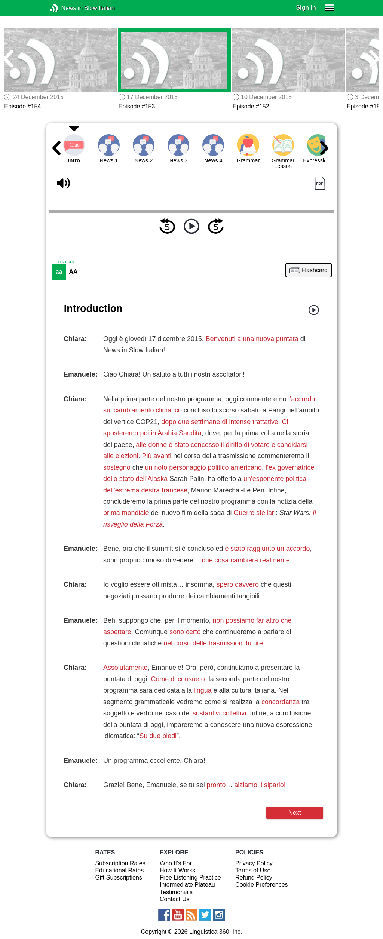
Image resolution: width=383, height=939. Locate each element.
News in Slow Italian (65, 8)
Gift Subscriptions (118, 877)
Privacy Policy (254, 863)
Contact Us (174, 899)
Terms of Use (252, 870)
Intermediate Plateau (187, 884)
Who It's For (176, 863)
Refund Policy (253, 877)
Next (294, 812)
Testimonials (176, 892)
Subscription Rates (120, 863)
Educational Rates (119, 870)
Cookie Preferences (261, 884)
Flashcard (314, 270)
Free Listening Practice (190, 877)
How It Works (177, 870)
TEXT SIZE (67, 262)
